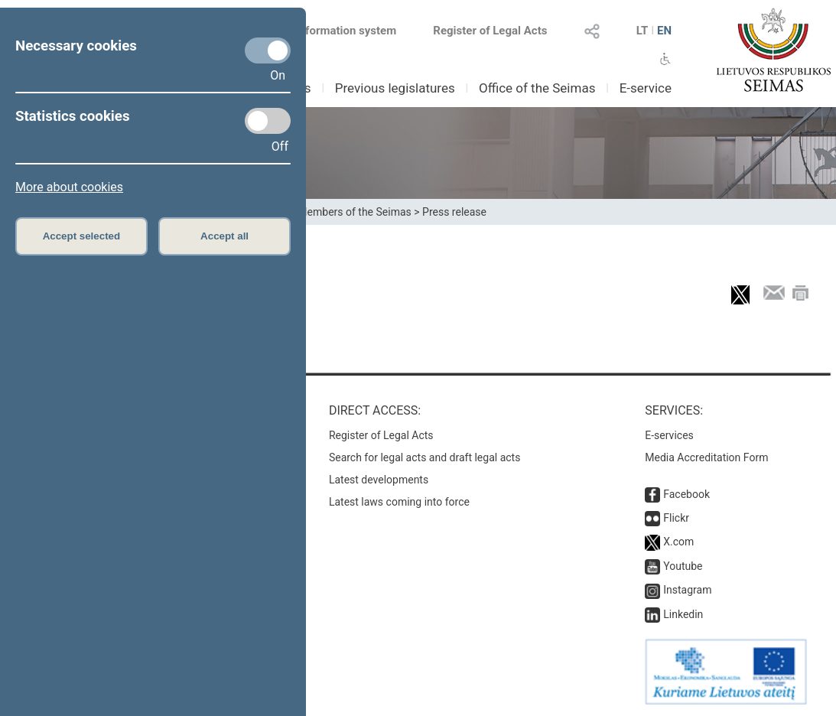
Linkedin (683, 614)
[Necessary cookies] (268, 50)
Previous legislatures (395, 88)
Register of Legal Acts (490, 30)
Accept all (224, 236)
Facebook (686, 494)
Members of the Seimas (354, 212)
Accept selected (82, 236)
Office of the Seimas (537, 88)
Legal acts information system (318, 30)
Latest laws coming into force (399, 502)
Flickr (676, 518)
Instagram (687, 590)
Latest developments (378, 480)
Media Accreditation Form (706, 457)
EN (664, 30)
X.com (678, 541)
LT (642, 30)
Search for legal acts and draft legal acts (425, 457)
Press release (454, 212)
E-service (646, 88)
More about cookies (69, 187)
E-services (669, 435)
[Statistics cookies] (268, 121)
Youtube (682, 566)
